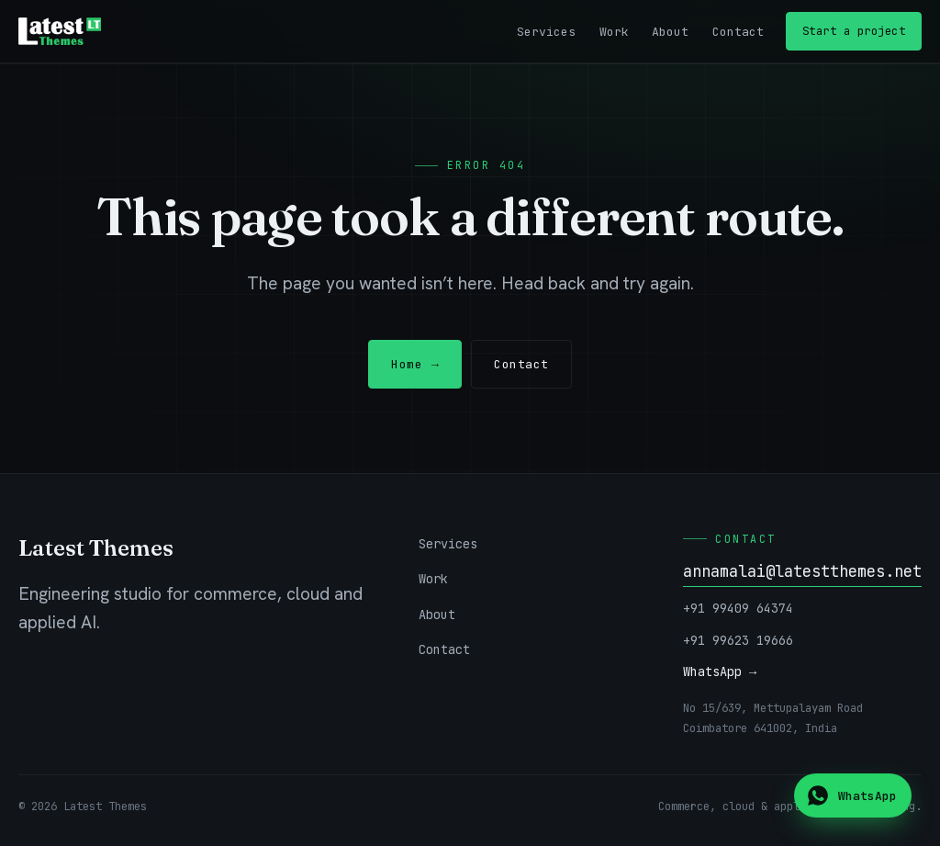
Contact (738, 31)
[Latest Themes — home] (59, 31)
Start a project (854, 31)
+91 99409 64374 (738, 608)
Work (614, 31)
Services (546, 31)
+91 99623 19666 (738, 640)
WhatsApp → (719, 671)
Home (415, 364)
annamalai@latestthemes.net (802, 571)
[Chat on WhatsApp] (853, 795)
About (670, 31)
